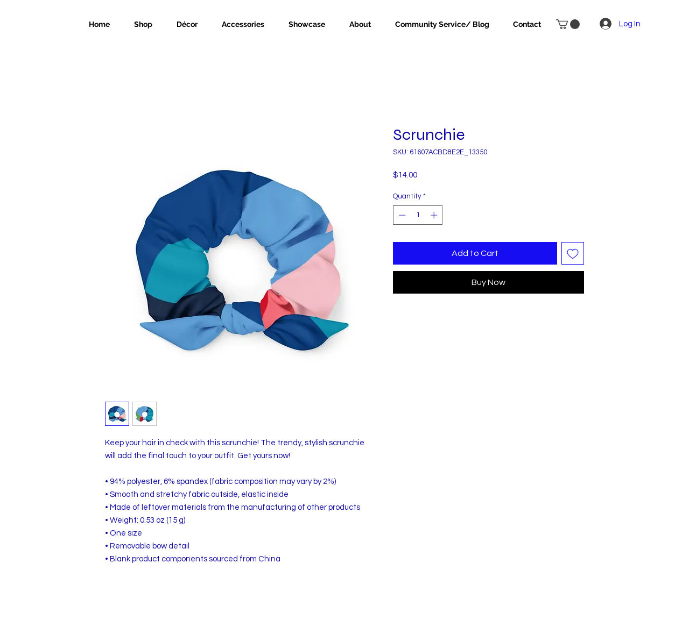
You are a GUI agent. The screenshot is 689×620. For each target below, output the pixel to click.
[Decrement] (401, 215)
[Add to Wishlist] (572, 253)
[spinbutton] (417, 215)
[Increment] (434, 215)
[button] (568, 24)
